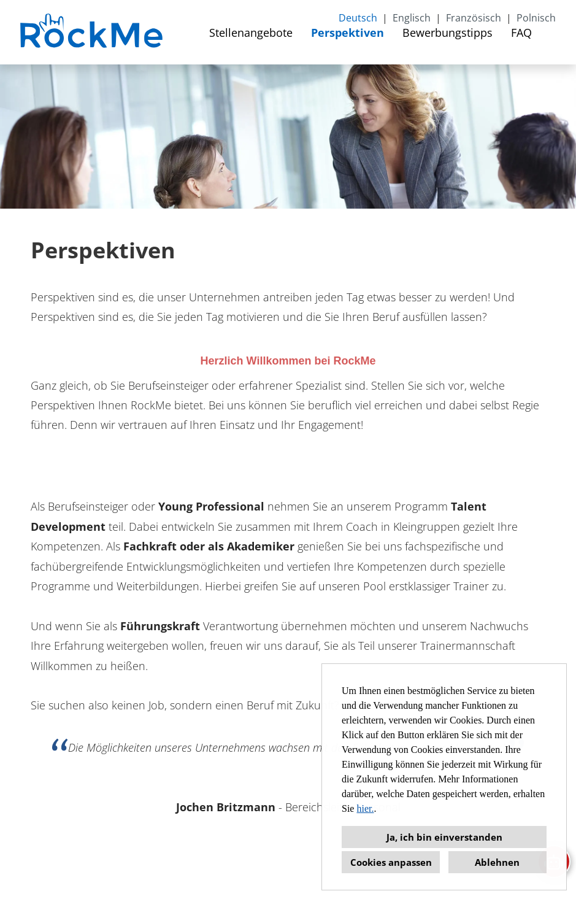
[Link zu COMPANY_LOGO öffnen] (93, 32)
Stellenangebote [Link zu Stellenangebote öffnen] (251, 32)
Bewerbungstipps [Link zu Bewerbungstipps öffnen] (447, 32)
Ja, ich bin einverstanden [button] (444, 837)
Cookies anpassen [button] (391, 862)
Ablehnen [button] (497, 862)
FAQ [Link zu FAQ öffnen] (521, 32)
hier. (365, 808)
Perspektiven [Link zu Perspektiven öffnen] (347, 32)
